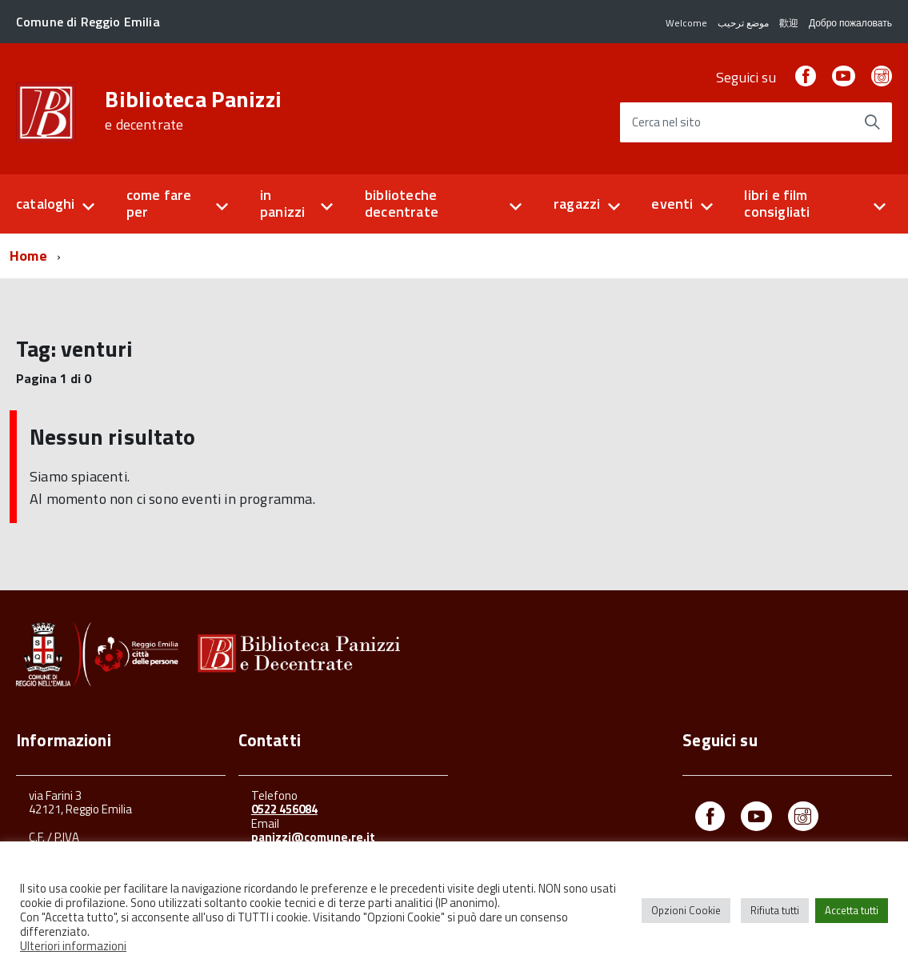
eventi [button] (672, 203)
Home (28, 255)
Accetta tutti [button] (851, 910)
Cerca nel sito (666, 123)
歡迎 (788, 22)
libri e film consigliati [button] (777, 203)
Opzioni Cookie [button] (686, 910)
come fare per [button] (159, 203)
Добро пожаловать (850, 22)
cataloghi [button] (45, 203)
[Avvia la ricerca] (872, 122)
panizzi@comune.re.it (313, 837)
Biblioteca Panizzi (193, 110)
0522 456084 (284, 809)
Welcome (686, 22)
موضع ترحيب (743, 22)
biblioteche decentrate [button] (401, 203)
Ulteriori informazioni (73, 946)
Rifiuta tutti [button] (774, 910)
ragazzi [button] (577, 203)
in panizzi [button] (282, 203)
